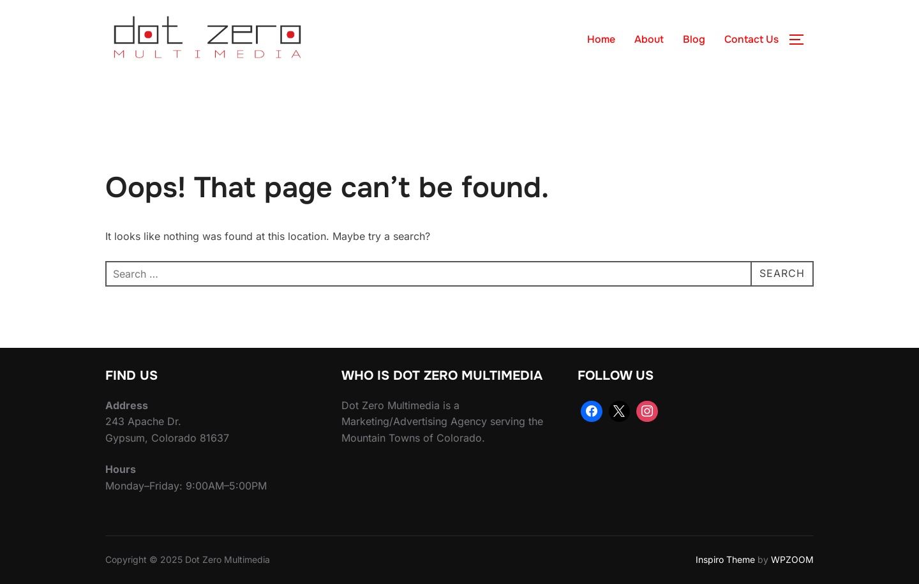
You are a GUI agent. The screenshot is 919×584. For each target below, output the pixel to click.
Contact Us (751, 39)
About (649, 39)
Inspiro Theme (725, 559)
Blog (694, 39)
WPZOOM (792, 559)
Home (601, 39)
